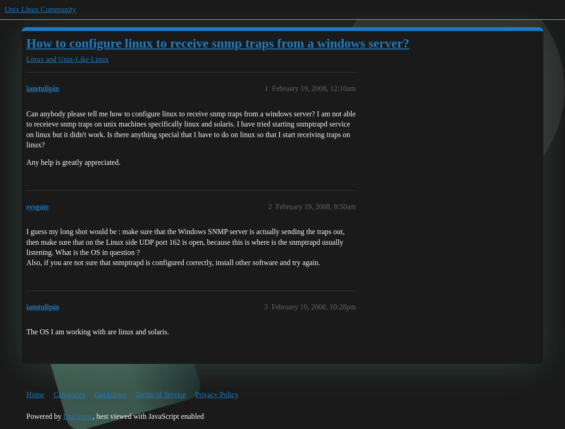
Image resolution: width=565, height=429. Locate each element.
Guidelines (110, 395)
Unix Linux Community (40, 9)
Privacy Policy (217, 395)
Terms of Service (161, 395)
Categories (69, 395)
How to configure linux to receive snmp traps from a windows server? (217, 43)
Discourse (78, 416)
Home (35, 395)
